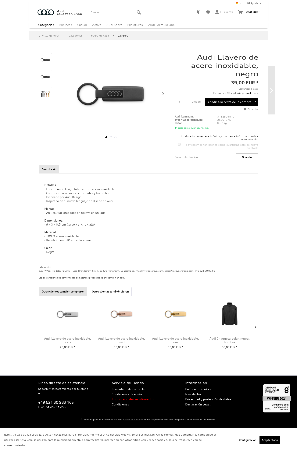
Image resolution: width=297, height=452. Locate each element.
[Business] (66, 24)
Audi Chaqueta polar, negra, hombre (229, 340)
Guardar (247, 157)
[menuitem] (117, 12)
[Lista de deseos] (208, 12)
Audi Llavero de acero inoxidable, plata (67, 340)
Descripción (49, 169)
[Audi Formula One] (161, 24)
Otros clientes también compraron (63, 291)
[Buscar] (139, 12)
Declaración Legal (197, 404)
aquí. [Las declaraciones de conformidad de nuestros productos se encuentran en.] (122, 277)
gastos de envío (131, 419)
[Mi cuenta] (224, 12)
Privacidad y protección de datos (208, 399)
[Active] (97, 24)
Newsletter (193, 394)
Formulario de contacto (128, 389)
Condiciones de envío (127, 394)
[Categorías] (46, 24)
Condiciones (120, 404)
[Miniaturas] (135, 24)
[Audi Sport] (114, 24)
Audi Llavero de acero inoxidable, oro (175, 340)
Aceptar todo (270, 440)
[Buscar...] (117, 12)
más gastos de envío (247, 93)
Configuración (247, 440)
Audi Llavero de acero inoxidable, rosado (121, 340)
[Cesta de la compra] (248, 12)
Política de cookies (198, 389)
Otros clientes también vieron (110, 291)
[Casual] (82, 24)
